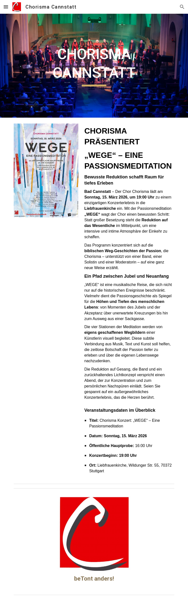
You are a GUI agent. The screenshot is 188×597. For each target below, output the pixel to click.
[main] (94, 65)
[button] (6, 6)
